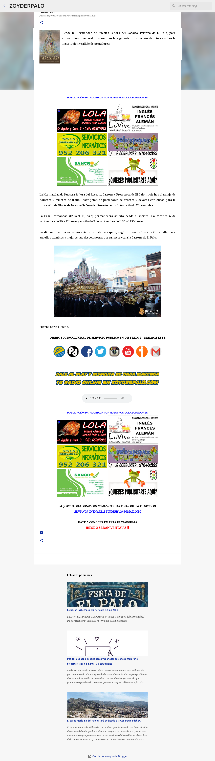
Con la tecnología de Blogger (107, 756)
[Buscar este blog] (194, 6)
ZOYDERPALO (27, 6)
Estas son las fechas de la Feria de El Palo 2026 (92, 610)
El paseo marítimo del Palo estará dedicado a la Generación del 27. (104, 720)
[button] (41, 22)
